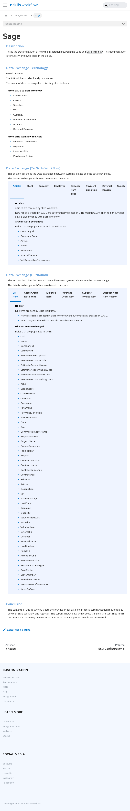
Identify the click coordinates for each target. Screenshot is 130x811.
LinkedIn (6, 773)
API (4, 691)
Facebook (7, 782)
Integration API (10, 726)
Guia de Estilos (10, 677)
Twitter (6, 768)
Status (5, 735)
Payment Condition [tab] (91, 188)
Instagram (7, 778)
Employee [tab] (59, 186)
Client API (7, 721)
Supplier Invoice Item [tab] (89, 294)
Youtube (6, 763)
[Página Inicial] (6, 15)
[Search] (115, 5)
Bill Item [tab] (15, 294)
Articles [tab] (17, 186)
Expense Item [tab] (51, 294)
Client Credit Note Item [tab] (31, 294)
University (7, 701)
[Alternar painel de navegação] (5, 5)
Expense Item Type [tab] (75, 190)
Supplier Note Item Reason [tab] (110, 294)
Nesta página (13, 23)
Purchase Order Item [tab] (68, 294)
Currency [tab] (43, 186)
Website (6, 731)
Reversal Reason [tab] (107, 188)
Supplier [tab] (121, 186)
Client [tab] (30, 186)
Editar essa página (16, 629)
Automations (9, 682)
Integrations (9, 696)
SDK (4, 687)
